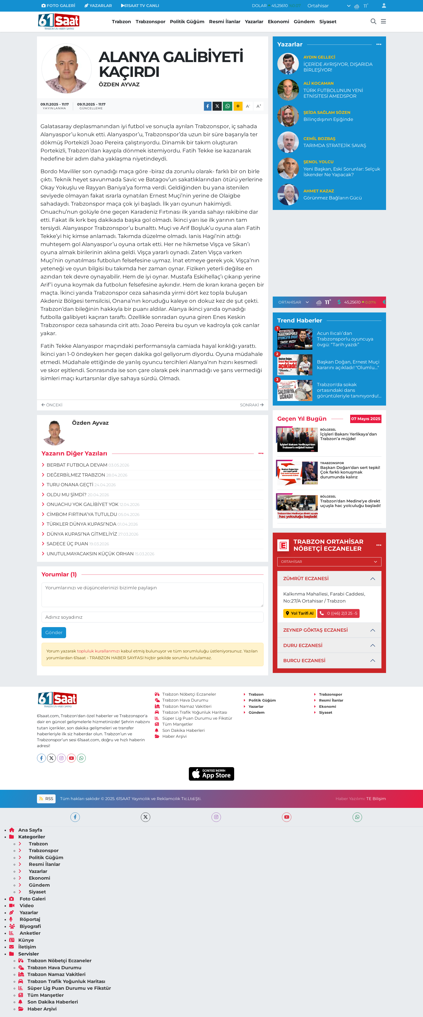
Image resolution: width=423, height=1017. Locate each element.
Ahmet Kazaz (318, 191)
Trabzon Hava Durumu (182, 700)
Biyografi (25, 926)
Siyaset (327, 21)
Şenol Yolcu (318, 161)
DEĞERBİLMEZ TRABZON (74, 475)
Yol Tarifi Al (300, 613)
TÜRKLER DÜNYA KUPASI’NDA (80, 524)
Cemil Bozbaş (319, 138)
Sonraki (252, 405)
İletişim (22, 947)
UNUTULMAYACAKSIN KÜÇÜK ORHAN (88, 553)
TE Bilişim (376, 798)
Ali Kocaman (318, 83)
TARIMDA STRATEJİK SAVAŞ (334, 145)
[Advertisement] (329, 252)
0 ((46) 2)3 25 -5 (338, 613)
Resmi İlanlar (224, 21)
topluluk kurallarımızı (99, 651)
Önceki (52, 405)
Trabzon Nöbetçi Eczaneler (185, 694)
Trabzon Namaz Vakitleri (183, 706)
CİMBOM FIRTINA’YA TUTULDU (80, 514)
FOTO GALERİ (58, 5)
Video (21, 905)
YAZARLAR (98, 5)
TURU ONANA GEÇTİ (68, 484)
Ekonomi (278, 21)
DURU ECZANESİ (302, 645)
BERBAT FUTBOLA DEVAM (75, 465)
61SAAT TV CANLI (140, 5)
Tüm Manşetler (174, 724)
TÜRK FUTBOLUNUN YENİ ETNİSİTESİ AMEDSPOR (333, 93)
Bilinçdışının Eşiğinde (328, 119)
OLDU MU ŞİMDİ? (65, 494)
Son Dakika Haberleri (180, 730)
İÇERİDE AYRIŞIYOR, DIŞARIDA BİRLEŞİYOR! (338, 67)
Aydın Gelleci (319, 57)
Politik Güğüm (187, 21)
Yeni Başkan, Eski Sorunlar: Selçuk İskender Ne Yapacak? (341, 171)
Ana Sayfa (25, 830)
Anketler (24, 933)
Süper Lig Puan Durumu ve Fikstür (194, 718)
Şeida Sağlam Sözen (326, 112)
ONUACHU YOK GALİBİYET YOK (81, 504)
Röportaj (24, 919)
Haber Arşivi (171, 736)
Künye (21, 940)
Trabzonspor (150, 21)
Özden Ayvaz (119, 84)
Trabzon (121, 21)
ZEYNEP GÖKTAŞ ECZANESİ (315, 630)
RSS (46, 798)
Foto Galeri (27, 899)
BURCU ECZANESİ (304, 660)
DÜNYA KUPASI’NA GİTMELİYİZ (80, 534)
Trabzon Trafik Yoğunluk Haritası (191, 712)
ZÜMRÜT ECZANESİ (306, 578)
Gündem (304, 21)
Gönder (54, 632)
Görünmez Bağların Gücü (332, 197)
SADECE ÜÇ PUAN (66, 543)
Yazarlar (254, 21)
